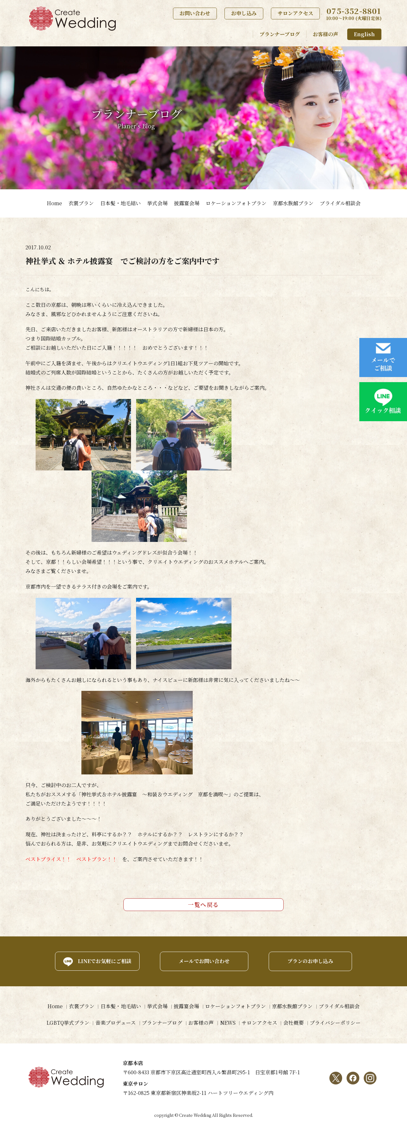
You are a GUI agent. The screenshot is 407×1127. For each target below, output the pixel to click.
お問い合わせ (195, 13)
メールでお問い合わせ (203, 961)
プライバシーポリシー (336, 1022)
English (364, 34)
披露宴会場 (186, 203)
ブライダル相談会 (340, 203)
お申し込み (244, 13)
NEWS (228, 1022)
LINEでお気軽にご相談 (103, 961)
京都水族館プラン (293, 203)
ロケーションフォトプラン (236, 203)
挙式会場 (157, 203)
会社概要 (294, 1022)
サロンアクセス (295, 13)
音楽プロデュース (115, 1022)
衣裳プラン (81, 203)
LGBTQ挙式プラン (66, 1022)
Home (54, 203)
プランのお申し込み (311, 961)
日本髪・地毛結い (120, 203)
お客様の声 (325, 34)
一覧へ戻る (203, 904)
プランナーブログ (279, 34)
